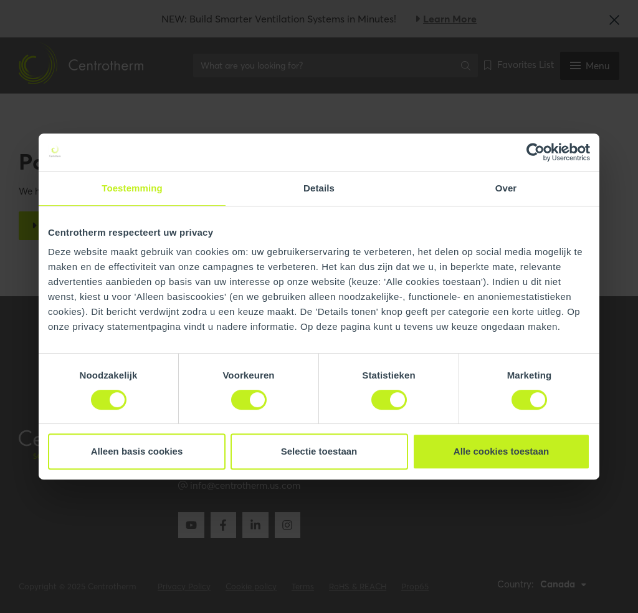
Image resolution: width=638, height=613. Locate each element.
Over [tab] (506, 188)
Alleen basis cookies (137, 451)
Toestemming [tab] (132, 188)
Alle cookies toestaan (501, 451)
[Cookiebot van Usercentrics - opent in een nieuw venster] (535, 152)
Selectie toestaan (319, 451)
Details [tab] (319, 188)
